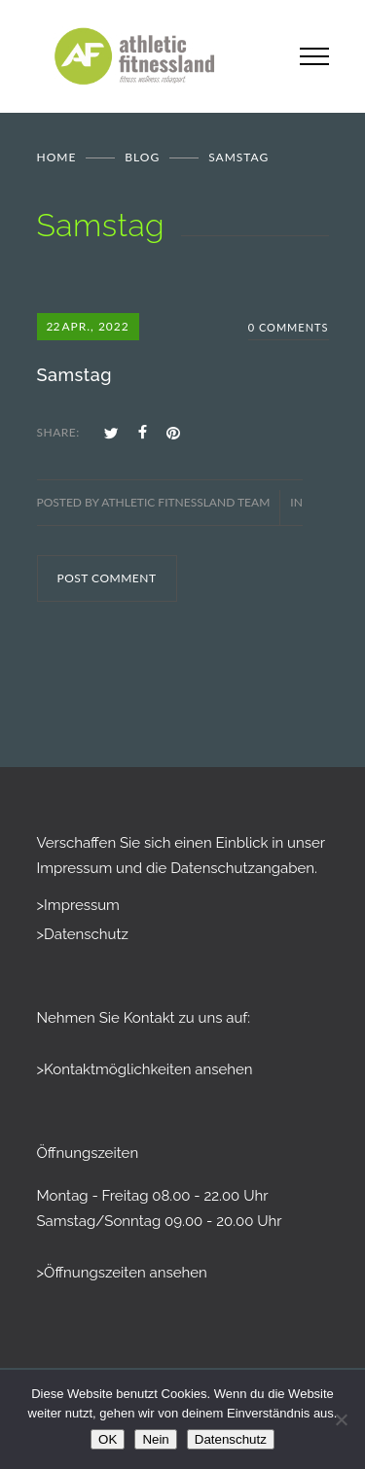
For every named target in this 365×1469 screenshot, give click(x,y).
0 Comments (288, 327)
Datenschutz (231, 1439)
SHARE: (58, 432)
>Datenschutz (82, 934)
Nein (155, 1439)
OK (107, 1439)
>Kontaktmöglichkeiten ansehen (145, 1069)
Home (57, 157)
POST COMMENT (107, 578)
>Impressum (78, 905)
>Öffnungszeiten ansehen (122, 1272)
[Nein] (340, 1419)
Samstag (74, 375)
